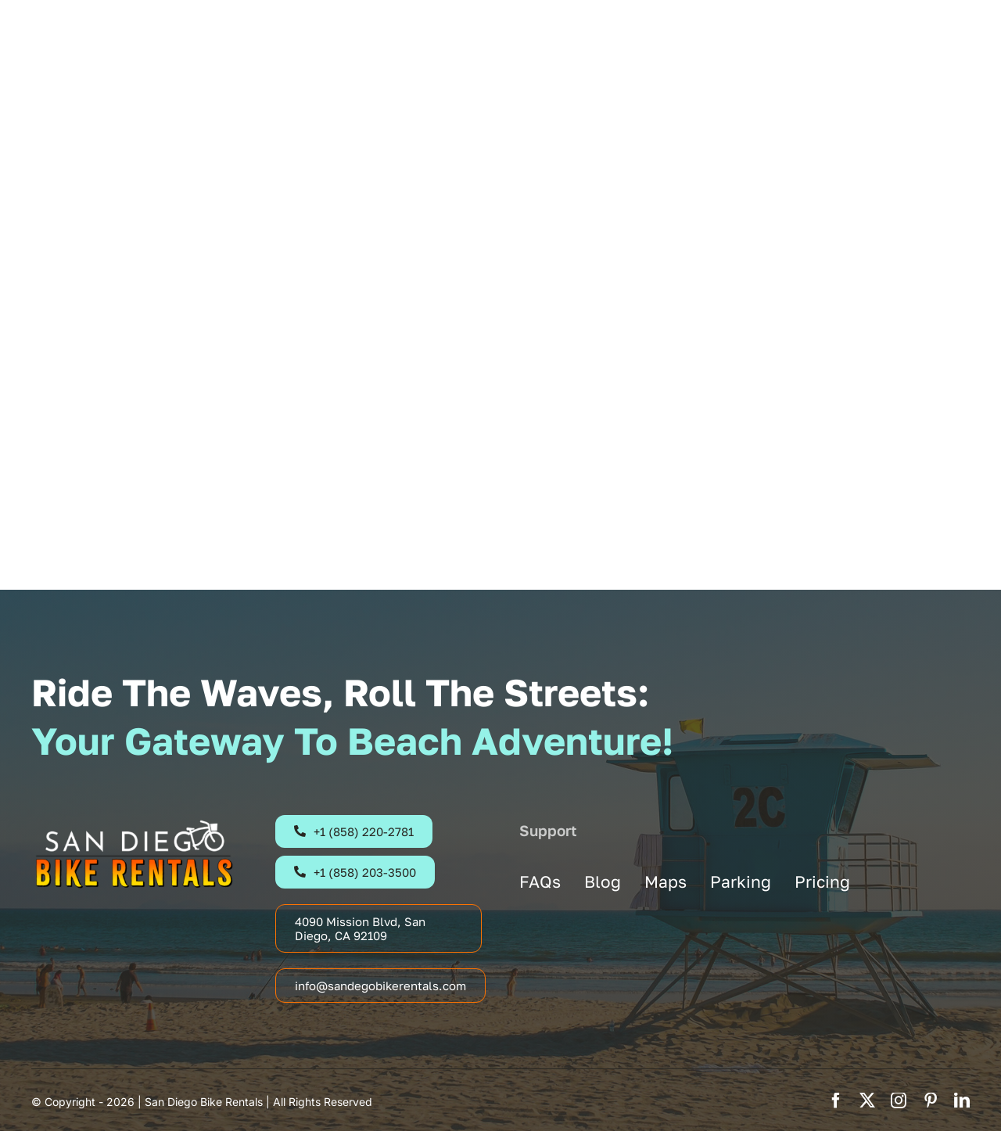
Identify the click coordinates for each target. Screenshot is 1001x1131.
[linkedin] (962, 1100)
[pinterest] (930, 1100)
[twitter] (867, 1100)
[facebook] (836, 1100)
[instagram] (898, 1100)
